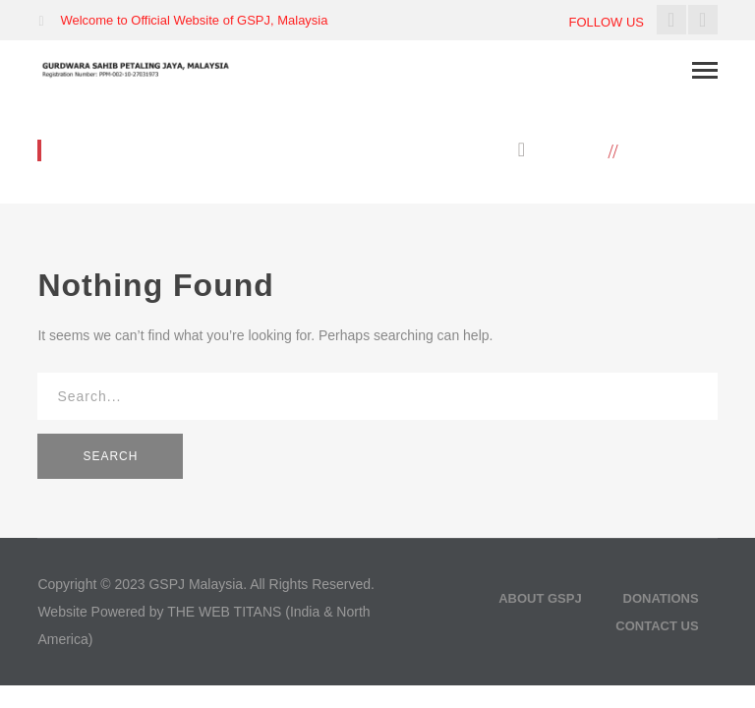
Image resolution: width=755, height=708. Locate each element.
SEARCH (110, 456)
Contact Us (656, 626)
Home (577, 150)
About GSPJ (540, 598)
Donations (661, 598)
